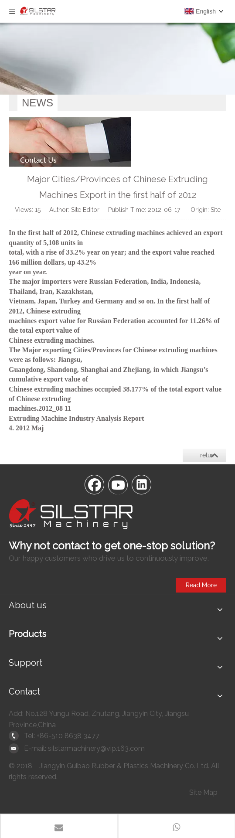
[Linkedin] (141, 484)
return (208, 455)
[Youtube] (117, 484)
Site (216, 209)
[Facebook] (94, 484)
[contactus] (70, 142)
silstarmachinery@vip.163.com (96, 748)
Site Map (203, 792)
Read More (201, 585)
